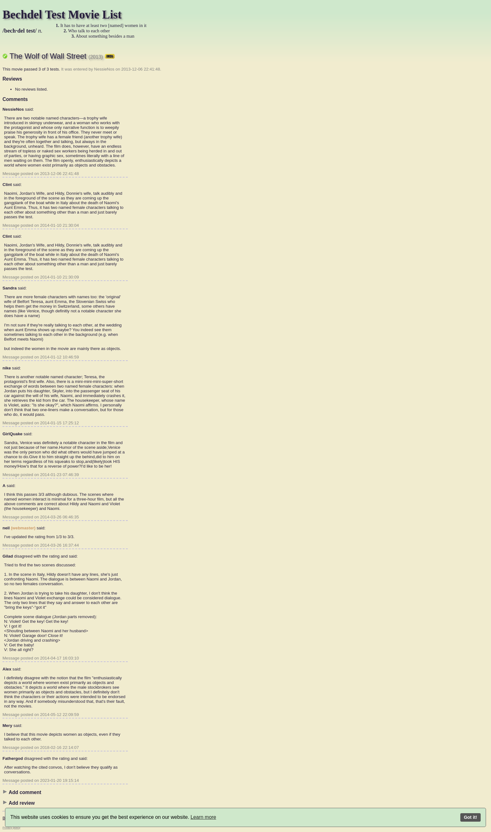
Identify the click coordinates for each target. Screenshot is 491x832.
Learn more (203, 817)
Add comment (22, 792)
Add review (19, 803)
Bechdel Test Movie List (62, 14)
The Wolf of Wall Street (62, 56)
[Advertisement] (228, 139)
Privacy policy (11, 827)
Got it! (470, 817)
